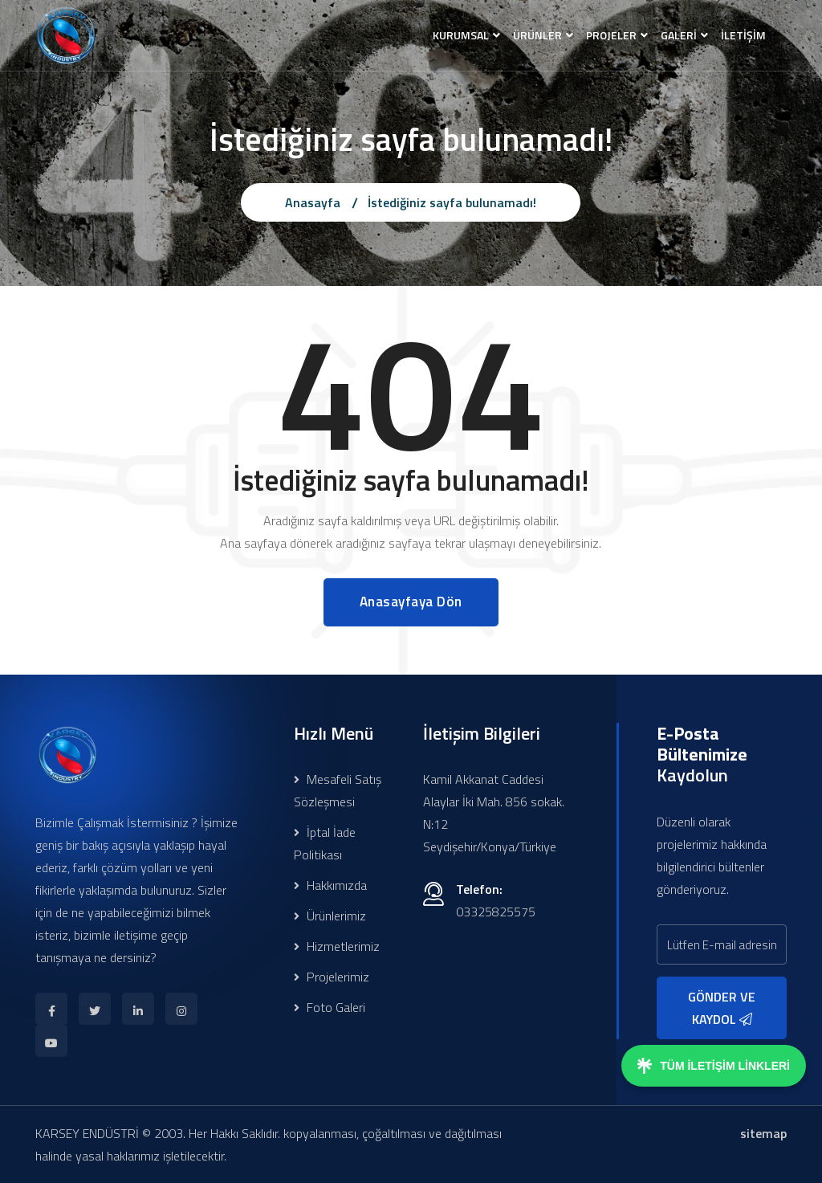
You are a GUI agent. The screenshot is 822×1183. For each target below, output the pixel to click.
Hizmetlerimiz (337, 946)
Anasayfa (312, 202)
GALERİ (679, 35)
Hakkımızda (330, 885)
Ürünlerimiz (330, 915)
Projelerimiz (331, 976)
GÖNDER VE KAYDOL (721, 1008)
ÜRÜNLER (537, 35)
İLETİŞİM (743, 35)
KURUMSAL (461, 35)
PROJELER (611, 35)
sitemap (763, 1133)
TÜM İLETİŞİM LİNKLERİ (713, 1066)
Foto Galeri (329, 1007)
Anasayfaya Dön (411, 601)
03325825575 (495, 911)
